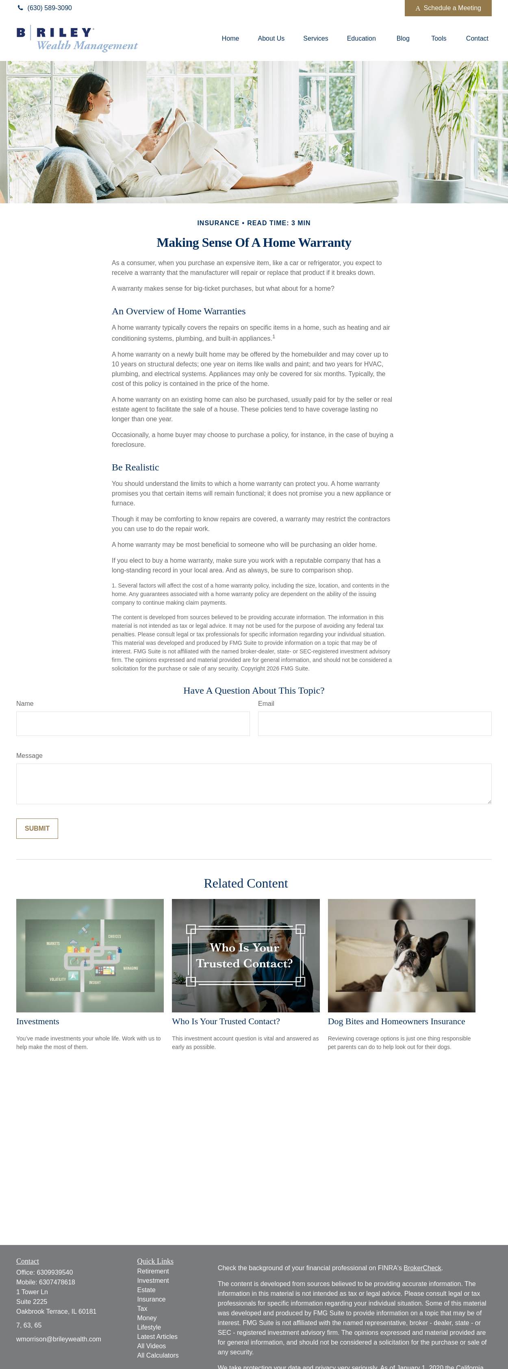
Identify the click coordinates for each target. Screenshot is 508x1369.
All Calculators (158, 1355)
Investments (37, 1021)
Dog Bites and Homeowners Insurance (396, 1021)
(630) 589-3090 (44, 7)
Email (266, 703)
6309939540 (55, 1272)
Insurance (151, 1299)
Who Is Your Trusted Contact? (226, 1021)
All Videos (151, 1346)
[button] (231, 39)
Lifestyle (149, 1327)
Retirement (153, 1271)
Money (147, 1318)
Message (29, 755)
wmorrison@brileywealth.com (58, 1339)
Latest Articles (157, 1336)
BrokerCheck (422, 1268)
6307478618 (57, 1282)
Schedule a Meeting (448, 8)
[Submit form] (37, 828)
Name (25, 703)
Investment (153, 1280)
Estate (146, 1289)
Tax (142, 1308)
